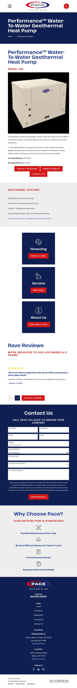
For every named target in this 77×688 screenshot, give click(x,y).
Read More (38, 290)
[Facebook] (33, 669)
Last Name (43, 428)
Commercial (38, 620)
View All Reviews (33, 398)
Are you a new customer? (17, 463)
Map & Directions (38, 644)
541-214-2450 (38, 596)
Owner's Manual (51, 169)
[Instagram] (43, 669)
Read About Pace (38, 324)
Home (38, 606)
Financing (38, 611)
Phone (11, 435)
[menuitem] (38, 198)
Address (11, 442)
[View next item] (17, 398)
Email (42, 435)
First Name (12, 428)
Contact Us (38, 174)
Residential (38, 615)
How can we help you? (16, 470)
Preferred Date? (14, 449)
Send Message (38, 497)
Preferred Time (14, 456)
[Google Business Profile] (38, 669)
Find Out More (38, 256)
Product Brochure (27, 169)
